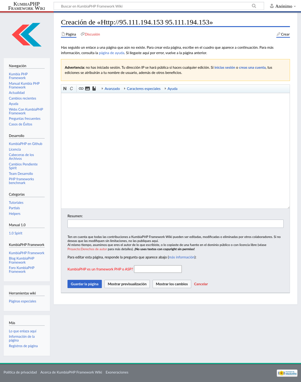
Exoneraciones (117, 372)
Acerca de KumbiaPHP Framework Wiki (71, 372)
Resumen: (75, 216)
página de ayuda (111, 53)
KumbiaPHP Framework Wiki (26, 6)
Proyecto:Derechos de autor (87, 249)
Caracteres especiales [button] (144, 88)
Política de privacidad (20, 372)
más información (181, 257)
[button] (65, 88)
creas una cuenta (252, 67)
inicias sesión (224, 67)
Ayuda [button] (173, 88)
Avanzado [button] (112, 88)
